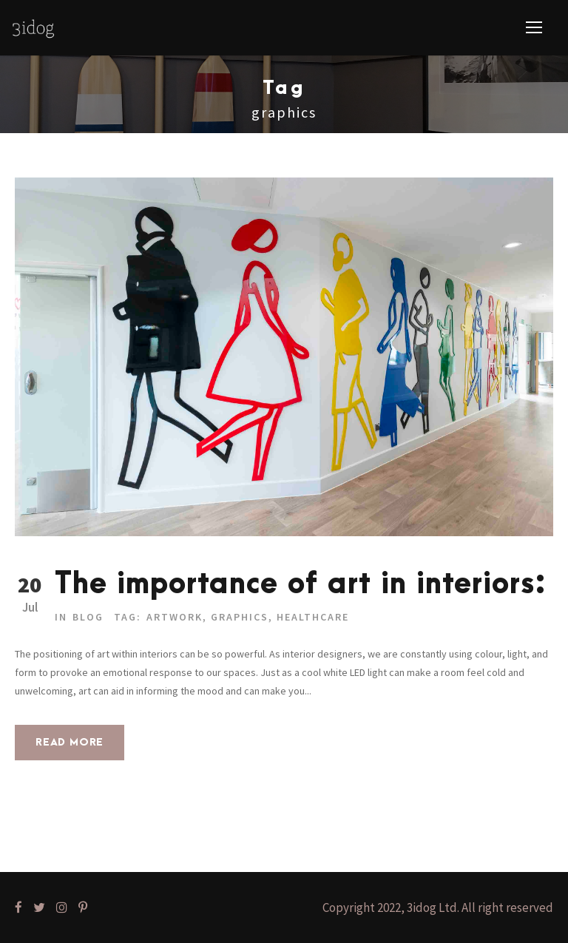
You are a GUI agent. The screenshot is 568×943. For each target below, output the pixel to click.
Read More (70, 742)
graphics (239, 616)
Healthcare (313, 616)
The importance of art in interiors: (301, 585)
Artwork (174, 616)
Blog (88, 616)
